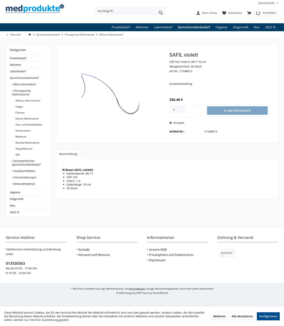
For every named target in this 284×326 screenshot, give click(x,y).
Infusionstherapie (24, 177)
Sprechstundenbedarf (24, 78)
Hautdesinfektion (23, 171)
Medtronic (21, 136)
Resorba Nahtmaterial (27, 142)
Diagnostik (16, 199)
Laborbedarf (18, 71)
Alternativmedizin (24, 84)
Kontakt (84, 249)
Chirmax (20, 112)
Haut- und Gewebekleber (28, 124)
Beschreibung (68, 154)
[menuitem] (267, 3)
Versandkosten (137, 288)
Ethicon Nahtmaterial (26, 118)
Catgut (19, 106)
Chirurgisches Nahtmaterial (21, 92)
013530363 (15, 263)
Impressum (157, 260)
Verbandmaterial (23, 184)
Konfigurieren (268, 316)
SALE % (14, 212)
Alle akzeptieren (242, 316)
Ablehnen (219, 316)
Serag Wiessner (24, 148)
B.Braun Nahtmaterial (27, 100)
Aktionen (15, 65)
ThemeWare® (160, 293)
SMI (17, 154)
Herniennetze (22, 130)
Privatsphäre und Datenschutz (171, 255)
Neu (12, 205)
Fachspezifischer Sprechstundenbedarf (26, 162)
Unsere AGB (158, 249)
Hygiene (15, 192)
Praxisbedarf (18, 58)
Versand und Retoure (94, 255)
